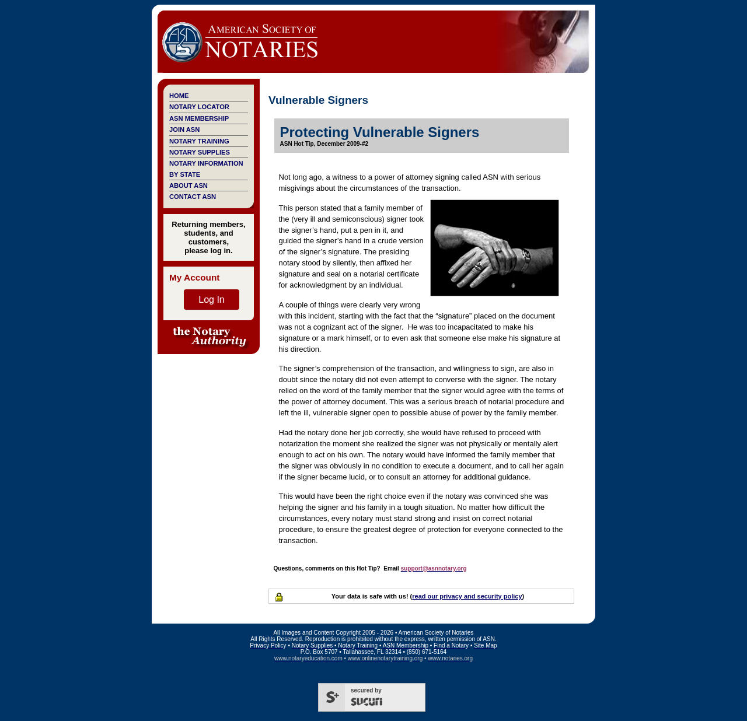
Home (179, 95)
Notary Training (199, 141)
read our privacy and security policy (467, 596)
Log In (211, 299)
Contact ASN (192, 196)
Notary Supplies (199, 152)
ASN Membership (199, 118)
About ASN (188, 185)
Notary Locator (199, 106)
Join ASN (184, 129)
